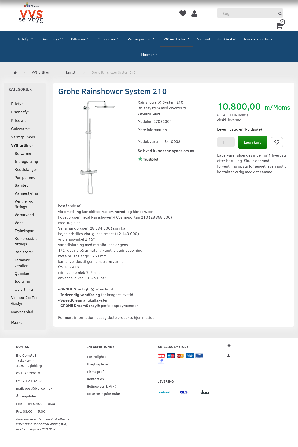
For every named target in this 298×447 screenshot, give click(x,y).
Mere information (152, 129)
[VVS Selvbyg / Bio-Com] (31, 13)
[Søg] (280, 13)
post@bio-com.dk (38, 388)
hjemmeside (144, 317)
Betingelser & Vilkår (102, 386)
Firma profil (96, 371)
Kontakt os (95, 378)
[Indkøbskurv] (280, 25)
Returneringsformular (103, 393)
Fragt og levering (100, 363)
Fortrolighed (96, 356)
